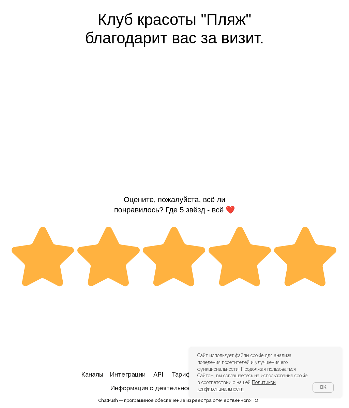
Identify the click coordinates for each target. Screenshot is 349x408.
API (158, 374)
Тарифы (183, 374)
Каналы (92, 374)
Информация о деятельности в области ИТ (175, 388)
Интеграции (128, 374)
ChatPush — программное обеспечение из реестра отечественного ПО (178, 400)
